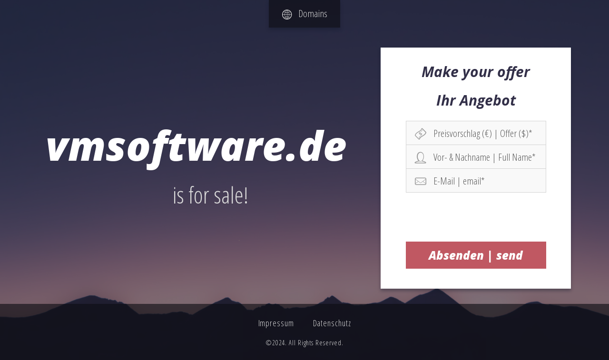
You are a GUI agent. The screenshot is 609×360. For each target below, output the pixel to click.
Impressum (276, 323)
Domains (304, 13)
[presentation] (476, 217)
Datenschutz (332, 323)
